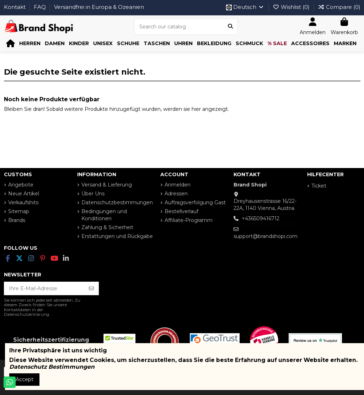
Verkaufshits (23, 202)
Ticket (318, 186)
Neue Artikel (23, 193)
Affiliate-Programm (189, 220)
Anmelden (178, 185)
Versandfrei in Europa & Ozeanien (99, 7)
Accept (24, 379)
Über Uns (93, 193)
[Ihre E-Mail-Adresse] (44, 288)
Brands (16, 220)
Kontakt (15, 7)
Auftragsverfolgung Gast (195, 202)
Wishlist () (292, 7)
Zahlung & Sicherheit (107, 227)
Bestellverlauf (181, 211)
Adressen (176, 193)
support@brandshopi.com (266, 236)
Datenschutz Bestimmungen (52, 366)
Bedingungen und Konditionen (104, 215)
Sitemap (18, 211)
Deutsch (245, 7)
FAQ (40, 7)
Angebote (20, 185)
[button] (30, 43)
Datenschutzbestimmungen (117, 202)
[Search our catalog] (230, 26)
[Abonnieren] (91, 288)
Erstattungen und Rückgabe (117, 236)
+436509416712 (260, 218)
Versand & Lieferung (106, 185)
